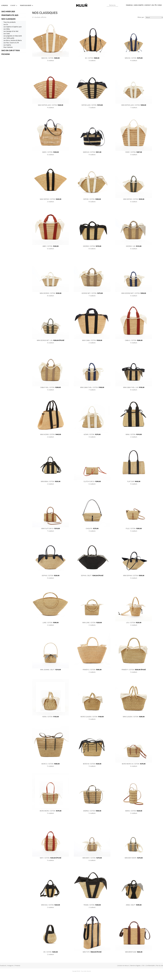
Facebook (3, 965)
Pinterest (17, 965)
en (153, 5)
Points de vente (25, 6)
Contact (148, 5)
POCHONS (5, 54)
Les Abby (7, 29)
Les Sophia (7, 45)
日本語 (160, 5)
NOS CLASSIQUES (8, 19)
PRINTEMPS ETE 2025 (9, 15)
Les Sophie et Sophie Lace (13, 27)
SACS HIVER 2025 (8, 11)
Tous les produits (10, 22)
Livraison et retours (123, 965)
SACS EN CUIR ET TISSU (10, 50)
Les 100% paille (9, 38)
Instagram (10, 965)
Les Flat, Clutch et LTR (11, 43)
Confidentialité (150, 965)
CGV (143, 965)
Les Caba (7, 34)
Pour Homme (8, 47)
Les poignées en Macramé (13, 36)
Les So (6, 24)
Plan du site (159, 965)
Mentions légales (135, 965)
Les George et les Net (11, 31)
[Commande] (154, 17)
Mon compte (138, 5)
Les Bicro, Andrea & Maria (13, 40)
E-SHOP (13, 6)
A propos (4, 6)
